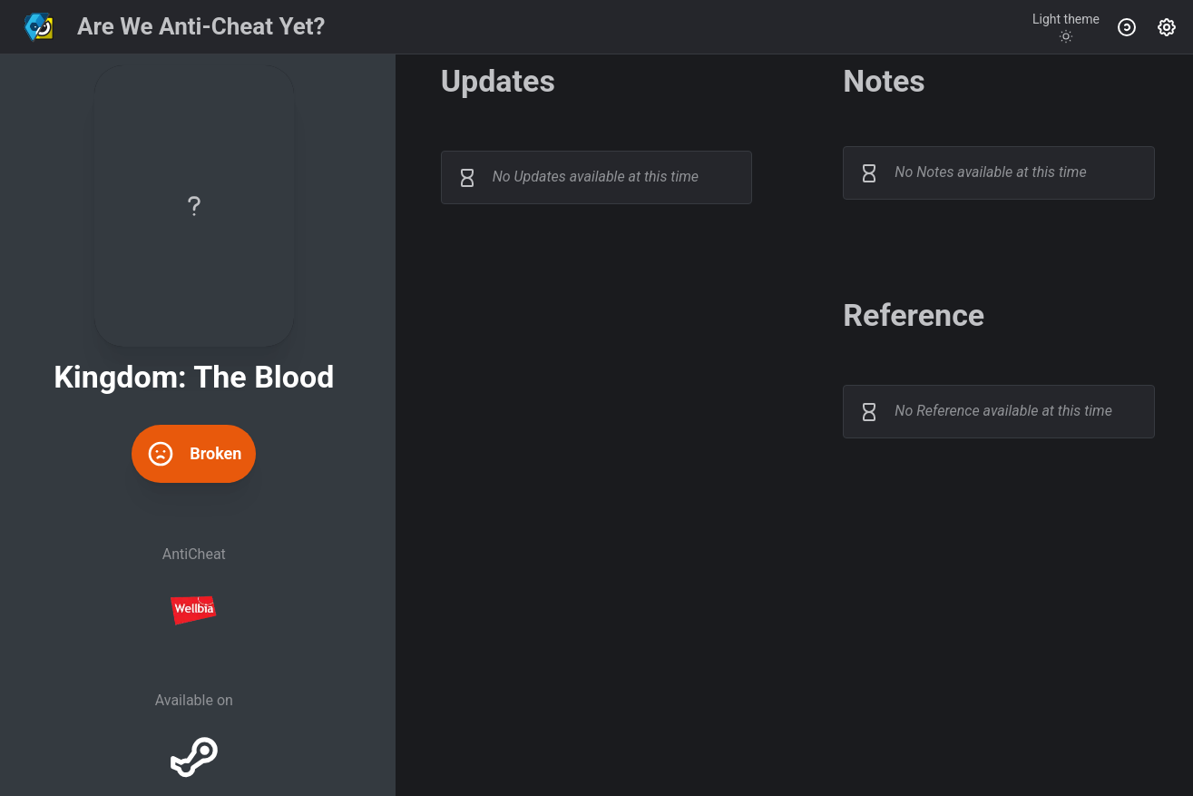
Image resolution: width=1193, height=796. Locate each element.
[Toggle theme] (1066, 27)
